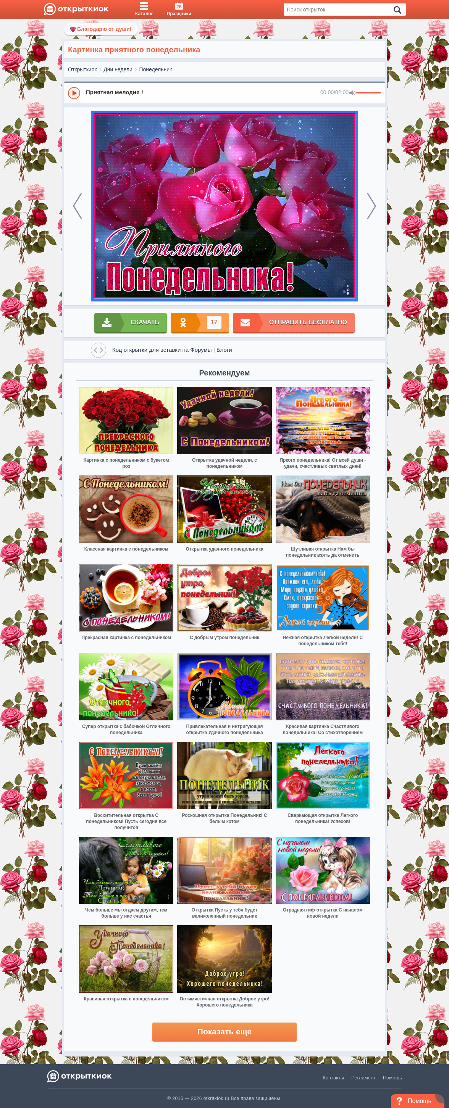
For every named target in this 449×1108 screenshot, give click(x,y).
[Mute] (352, 93)
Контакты (333, 1078)
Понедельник (155, 69)
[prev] (77, 206)
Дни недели (117, 69)
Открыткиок (82, 69)
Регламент (363, 1078)
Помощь (392, 1078)
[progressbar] (368, 93)
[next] (371, 206)
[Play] (74, 93)
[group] (224, 92)
